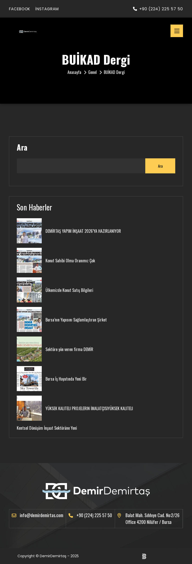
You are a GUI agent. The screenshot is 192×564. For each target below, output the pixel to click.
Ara (22, 147)
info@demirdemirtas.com (41, 515)
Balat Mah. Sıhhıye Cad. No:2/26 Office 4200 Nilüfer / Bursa (153, 518)
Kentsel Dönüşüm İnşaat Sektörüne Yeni (47, 428)
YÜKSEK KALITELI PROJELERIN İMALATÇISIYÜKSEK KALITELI (89, 408)
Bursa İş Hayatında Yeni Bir (66, 379)
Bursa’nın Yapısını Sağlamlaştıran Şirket (76, 320)
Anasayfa (74, 72)
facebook (21, 9)
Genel (92, 72)
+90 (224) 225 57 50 (158, 9)
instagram (50, 9)
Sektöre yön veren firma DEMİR (69, 349)
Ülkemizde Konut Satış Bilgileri (69, 290)
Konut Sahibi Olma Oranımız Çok (70, 261)
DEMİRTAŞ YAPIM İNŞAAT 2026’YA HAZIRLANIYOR (83, 231)
